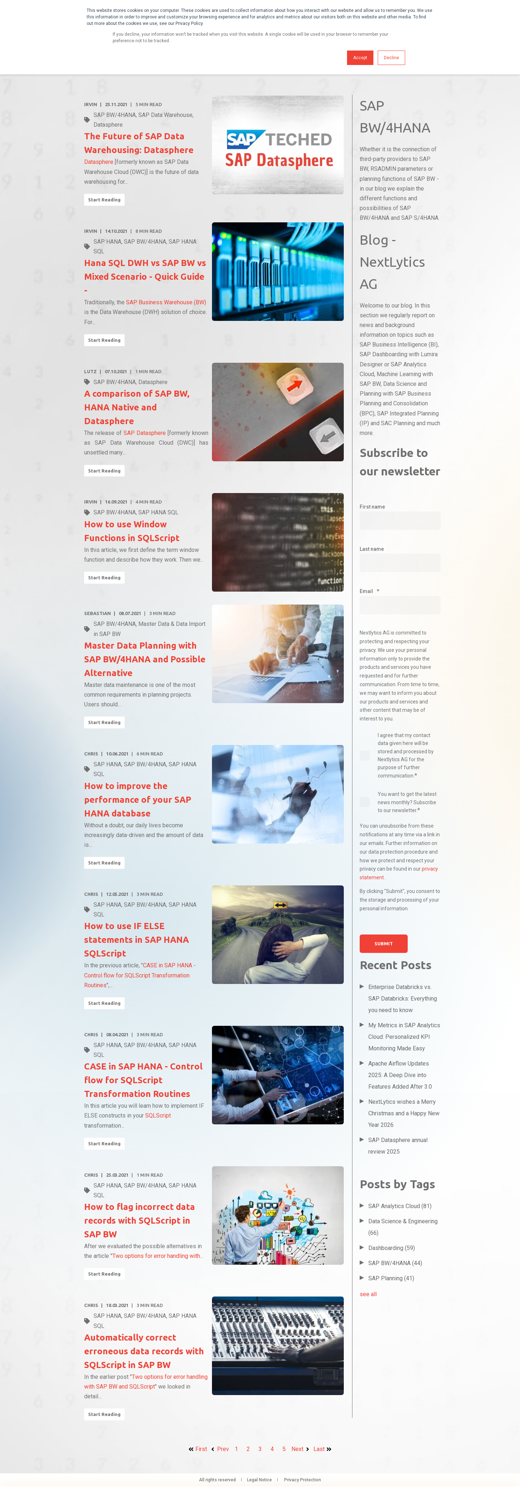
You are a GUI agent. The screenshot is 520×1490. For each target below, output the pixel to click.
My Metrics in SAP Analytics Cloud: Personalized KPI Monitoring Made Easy (404, 1037)
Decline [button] (391, 57)
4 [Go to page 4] (272, 1449)
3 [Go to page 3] (260, 1449)
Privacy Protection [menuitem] (302, 1480)
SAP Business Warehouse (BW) (166, 302)
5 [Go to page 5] (284, 1449)
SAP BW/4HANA (115, 115)
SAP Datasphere (145, 433)
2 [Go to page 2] (248, 1449)
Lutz (90, 371)
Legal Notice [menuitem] (259, 1480)
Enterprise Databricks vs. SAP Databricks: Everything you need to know (402, 999)
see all (368, 1294)
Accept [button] (360, 57)
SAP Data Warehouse (165, 115)
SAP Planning (391, 1278)
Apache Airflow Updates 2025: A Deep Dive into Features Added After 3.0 (400, 1075)
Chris (91, 753)
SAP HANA (107, 241)
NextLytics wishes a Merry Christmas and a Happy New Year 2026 (403, 1113)
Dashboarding (391, 1248)
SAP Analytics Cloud (400, 1206)
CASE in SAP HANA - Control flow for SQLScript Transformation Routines (140, 975)
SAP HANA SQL (158, 512)
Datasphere (108, 124)
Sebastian (97, 613)
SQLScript (158, 1115)
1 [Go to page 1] (236, 1449)
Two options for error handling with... (157, 1255)
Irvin (90, 104)
